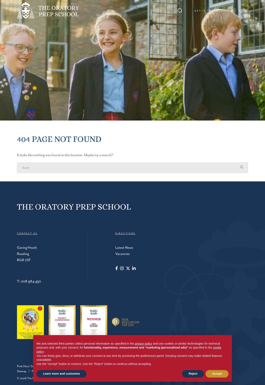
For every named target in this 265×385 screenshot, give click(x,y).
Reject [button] (193, 373)
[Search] (128, 168)
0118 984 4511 (31, 281)
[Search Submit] (180, 10)
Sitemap (21, 371)
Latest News (124, 248)
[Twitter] (128, 269)
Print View (23, 366)
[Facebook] (116, 269)
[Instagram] (122, 269)
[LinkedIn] (134, 269)
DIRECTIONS (125, 233)
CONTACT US (27, 233)
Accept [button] (217, 373)
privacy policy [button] (143, 343)
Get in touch (206, 11)
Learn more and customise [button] (61, 373)
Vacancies (122, 254)
